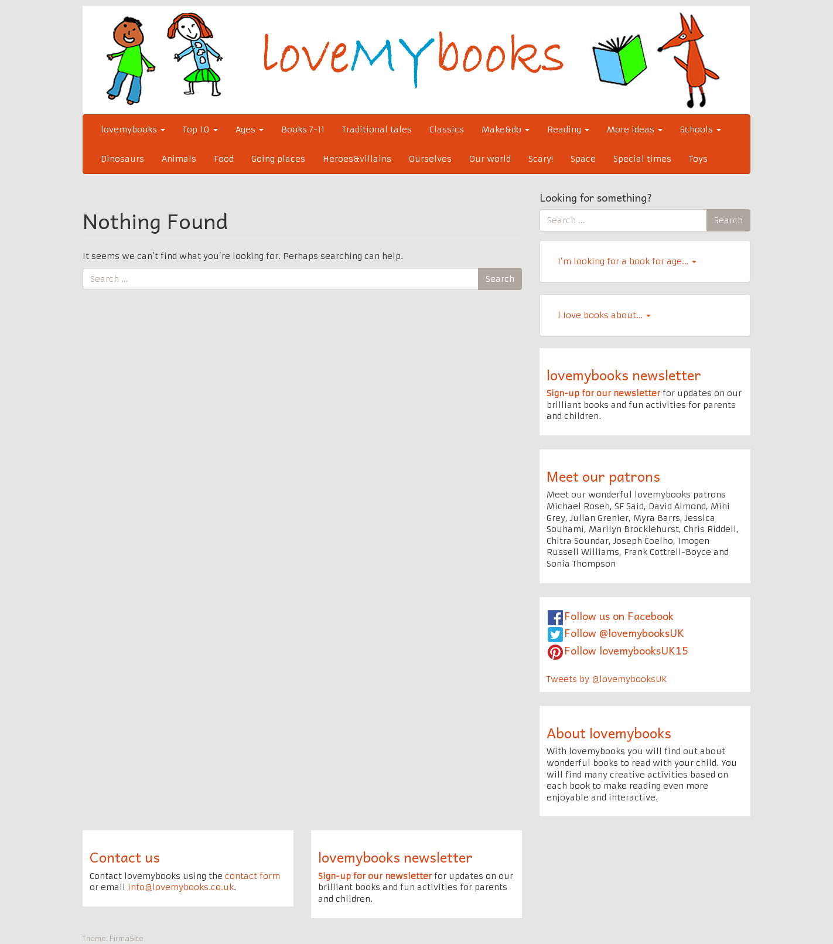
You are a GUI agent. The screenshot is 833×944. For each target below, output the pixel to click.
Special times (642, 159)
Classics (446, 129)
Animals (179, 159)
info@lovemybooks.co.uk (181, 887)
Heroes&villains (357, 159)
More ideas (635, 129)
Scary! (540, 159)
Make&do (506, 129)
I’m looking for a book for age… (627, 261)
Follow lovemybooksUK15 (626, 650)
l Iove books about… (604, 315)
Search (500, 279)
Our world (490, 159)
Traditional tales (377, 129)
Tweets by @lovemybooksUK (607, 679)
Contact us (125, 857)
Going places (278, 159)
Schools (700, 129)
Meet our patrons (603, 476)
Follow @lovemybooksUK (624, 632)
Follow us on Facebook (619, 615)
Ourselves (430, 159)
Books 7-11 (303, 129)
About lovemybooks (609, 732)
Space (583, 159)
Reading (568, 129)
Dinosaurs (122, 159)
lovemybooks (133, 129)
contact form (252, 876)
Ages (249, 129)
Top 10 (200, 129)
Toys (698, 159)
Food (224, 159)
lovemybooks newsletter (624, 374)
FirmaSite (127, 938)
